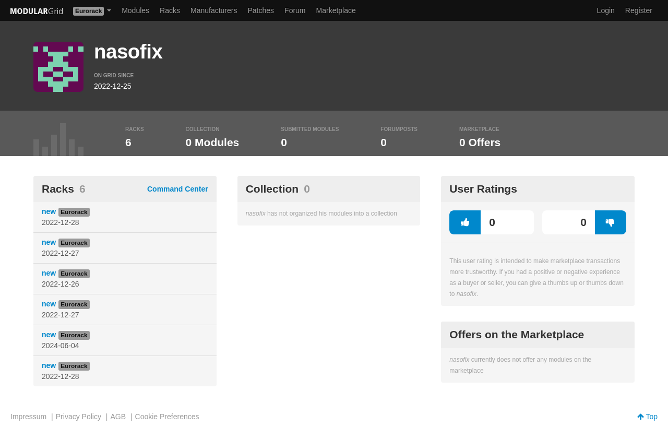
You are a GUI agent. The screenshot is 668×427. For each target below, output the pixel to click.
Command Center (177, 189)
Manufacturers (213, 10)
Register (638, 10)
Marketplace (336, 10)
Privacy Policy (78, 416)
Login (606, 10)
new (49, 211)
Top (647, 416)
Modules (135, 10)
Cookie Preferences (167, 416)
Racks (170, 10)
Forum (294, 10)
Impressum (28, 416)
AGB (118, 416)
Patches (260, 10)
